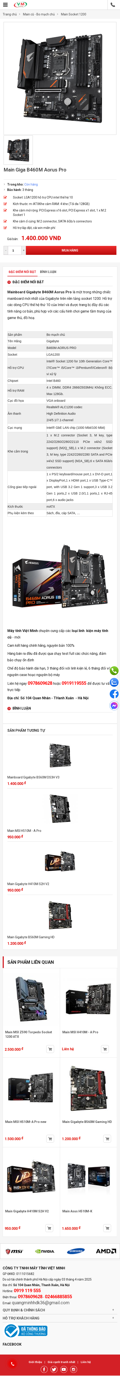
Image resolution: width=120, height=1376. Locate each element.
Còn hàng (31, 184)
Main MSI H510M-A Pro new (25, 1122)
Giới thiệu (36, 1362)
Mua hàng (70, 250)
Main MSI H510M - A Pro (24, 831)
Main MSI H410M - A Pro (80, 1032)
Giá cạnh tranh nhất (62, 1362)
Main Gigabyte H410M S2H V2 (28, 884)
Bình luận (48, 272)
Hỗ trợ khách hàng (21, 1318)
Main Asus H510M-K (77, 1211)
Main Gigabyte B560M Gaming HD (31, 937)
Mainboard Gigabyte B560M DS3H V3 (33, 777)
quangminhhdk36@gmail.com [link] (40, 1302)
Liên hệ (86, 1362)
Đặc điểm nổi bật (22, 272)
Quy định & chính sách (24, 1310)
